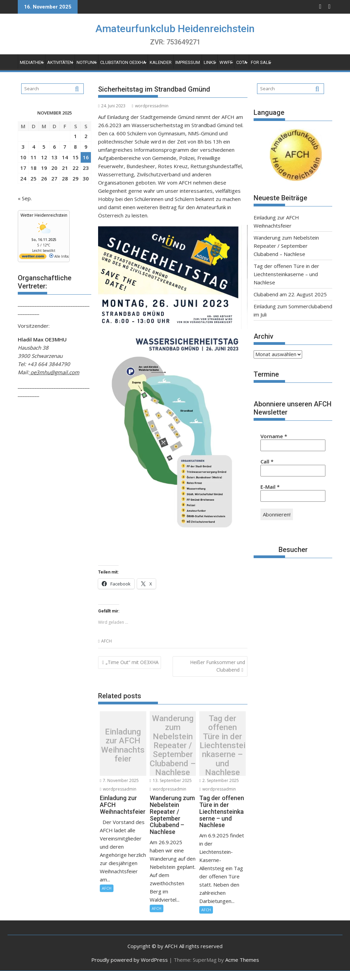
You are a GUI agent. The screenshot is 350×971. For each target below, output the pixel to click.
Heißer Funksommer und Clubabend (217, 666)
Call (266, 461)
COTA (241, 62)
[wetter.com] (32, 257)
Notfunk (86, 62)
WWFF (225, 62)
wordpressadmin (150, 106)
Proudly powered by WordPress (129, 959)
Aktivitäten (60, 62)
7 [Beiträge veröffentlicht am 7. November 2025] (64, 146)
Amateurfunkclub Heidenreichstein (175, 29)
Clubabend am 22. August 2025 (290, 294)
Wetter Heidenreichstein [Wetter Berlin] (44, 215)
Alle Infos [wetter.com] (59, 256)
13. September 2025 (171, 780)
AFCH (106, 641)
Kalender (161, 62)
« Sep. (25, 198)
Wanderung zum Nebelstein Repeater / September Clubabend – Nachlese (173, 745)
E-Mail (270, 486)
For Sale (261, 62)
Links (210, 62)
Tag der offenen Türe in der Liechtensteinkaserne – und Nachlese (222, 745)
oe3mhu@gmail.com (54, 372)
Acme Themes (242, 959)
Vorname (273, 436)
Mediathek (31, 62)
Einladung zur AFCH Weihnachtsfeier (123, 745)
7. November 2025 (119, 780)
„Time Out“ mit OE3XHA (132, 662)
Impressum (187, 62)
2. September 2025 (219, 780)
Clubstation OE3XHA (123, 62)
